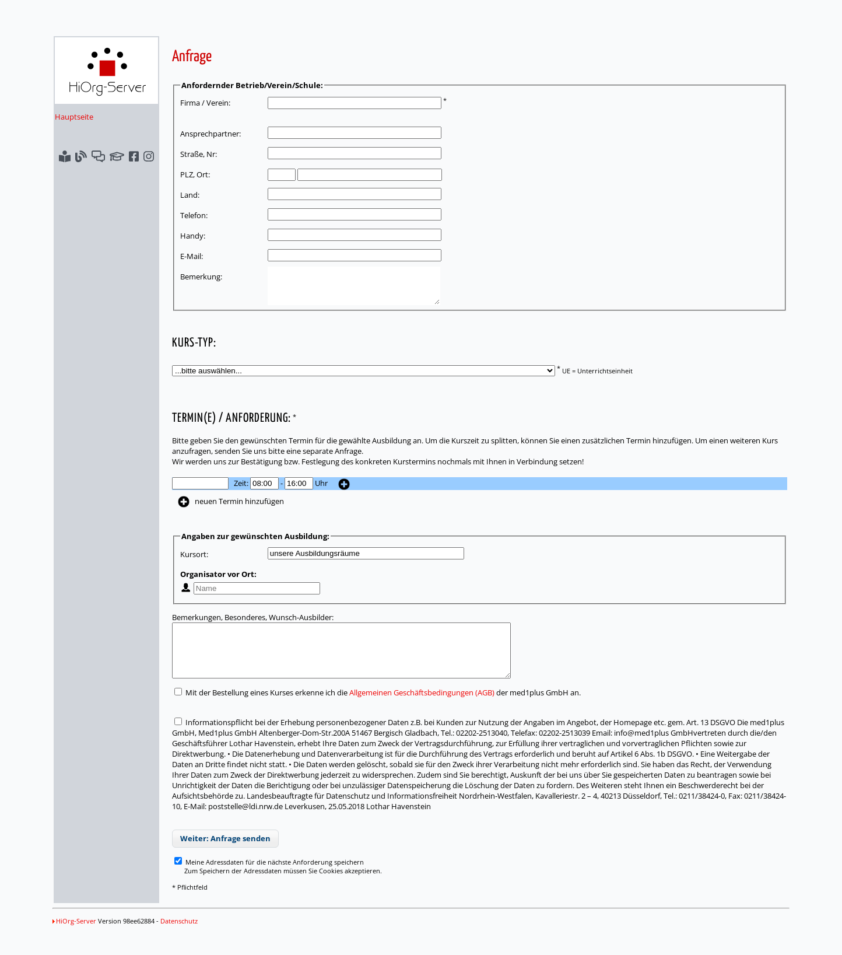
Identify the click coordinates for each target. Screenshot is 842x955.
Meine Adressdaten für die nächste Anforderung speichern (269, 879)
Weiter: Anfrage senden (225, 856)
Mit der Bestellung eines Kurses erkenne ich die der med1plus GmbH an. (377, 710)
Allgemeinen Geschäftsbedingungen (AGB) (421, 710)
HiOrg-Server (74, 938)
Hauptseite (74, 116)
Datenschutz (179, 938)
